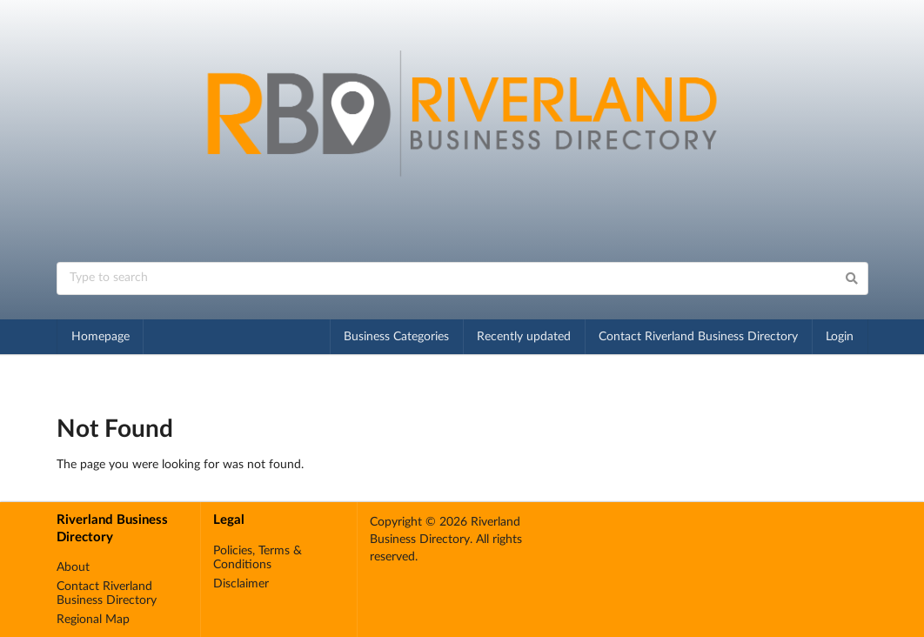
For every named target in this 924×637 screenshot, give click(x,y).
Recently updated (524, 337)
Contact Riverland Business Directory (698, 337)
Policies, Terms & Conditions (257, 558)
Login (840, 337)
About (73, 567)
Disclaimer (241, 584)
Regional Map (93, 620)
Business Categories (396, 337)
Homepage (100, 337)
